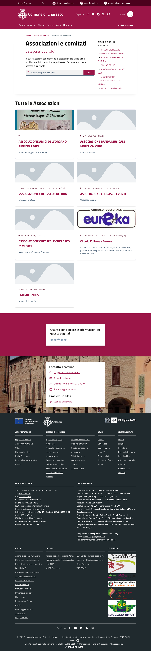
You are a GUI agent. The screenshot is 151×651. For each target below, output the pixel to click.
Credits (18, 605)
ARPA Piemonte (53, 568)
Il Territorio (122, 447)
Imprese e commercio (80, 439)
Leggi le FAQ (20, 568)
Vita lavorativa (77, 468)
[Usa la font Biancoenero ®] (63, 3)
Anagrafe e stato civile (55, 447)
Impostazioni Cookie (23, 601)
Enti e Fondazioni (22, 456)
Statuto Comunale (23, 588)
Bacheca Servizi (22, 584)
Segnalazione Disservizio (25, 576)
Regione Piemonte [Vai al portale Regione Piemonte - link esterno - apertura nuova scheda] (24, 3)
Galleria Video (124, 456)
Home (28, 35)
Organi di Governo (23, 439)
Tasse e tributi (103, 456)
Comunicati (102, 443)
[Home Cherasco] (42, 14)
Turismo (74, 464)
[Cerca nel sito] (130, 14)
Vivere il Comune (41, 35)
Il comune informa (105, 460)
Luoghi (121, 443)
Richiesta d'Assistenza (24, 580)
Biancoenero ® (85, 643)
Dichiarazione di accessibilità (27, 559)
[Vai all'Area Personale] (117, 3)
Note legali (20, 596)
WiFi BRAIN (81, 568)
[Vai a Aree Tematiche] (89, 3)
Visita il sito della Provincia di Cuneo (61, 559)
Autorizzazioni (52, 456)
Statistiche (20, 613)
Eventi (121, 439)
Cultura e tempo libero (55, 464)
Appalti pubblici (52, 451)
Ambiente (50, 443)
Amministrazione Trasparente (27, 555)
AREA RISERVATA (74, 647)
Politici (18, 464)
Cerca (89, 72)
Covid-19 (101, 451)
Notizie (101, 439)
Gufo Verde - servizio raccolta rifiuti (91, 555)
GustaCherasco (83, 564)
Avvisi (100, 464)
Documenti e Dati (22, 451)
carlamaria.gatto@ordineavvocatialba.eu (98, 539)
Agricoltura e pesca (54, 439)
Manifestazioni (104, 447)
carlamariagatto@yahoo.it (94, 536)
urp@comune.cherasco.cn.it (33, 508)
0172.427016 (25, 496)
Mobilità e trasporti (79, 443)
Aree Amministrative (24, 443)
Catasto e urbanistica (55, 460)
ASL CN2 (50, 564)
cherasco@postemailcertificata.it (35, 505)
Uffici (17, 447)
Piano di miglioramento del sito (28, 564)
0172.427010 (24, 493)
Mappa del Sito (21, 617)
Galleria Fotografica (126, 451)
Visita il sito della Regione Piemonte (61, 555)
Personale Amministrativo (26, 460)
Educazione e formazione (56, 468)
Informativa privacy (23, 592)
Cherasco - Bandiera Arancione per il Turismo (96, 559)
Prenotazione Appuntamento (27, 572)
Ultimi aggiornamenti (24, 609)
